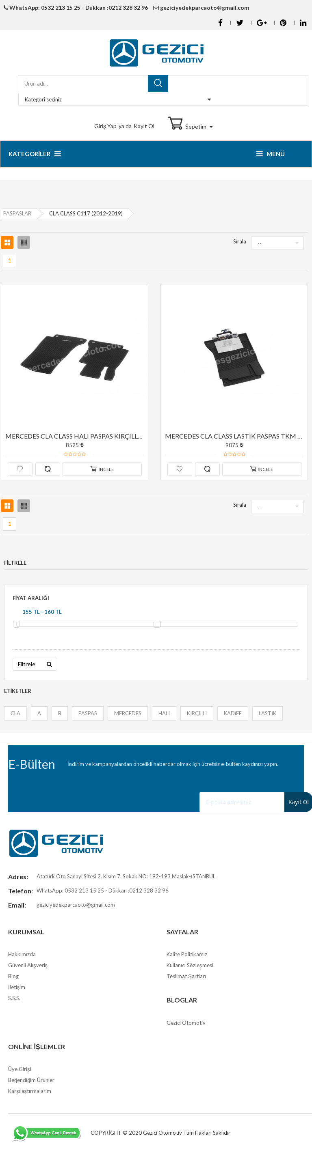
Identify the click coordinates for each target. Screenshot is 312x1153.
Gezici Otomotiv (186, 1023)
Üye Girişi (19, 1070)
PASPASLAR (18, 213)
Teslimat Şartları (186, 977)
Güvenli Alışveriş (28, 966)
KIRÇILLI (196, 713)
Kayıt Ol (144, 126)
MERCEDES (127, 713)
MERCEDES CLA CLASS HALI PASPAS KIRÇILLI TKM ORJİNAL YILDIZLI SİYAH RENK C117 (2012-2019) (75, 436)
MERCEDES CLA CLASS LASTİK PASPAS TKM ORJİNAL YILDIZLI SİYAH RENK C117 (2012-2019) (234, 436)
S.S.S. (14, 999)
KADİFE (232, 713)
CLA (15, 713)
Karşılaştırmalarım (29, 1091)
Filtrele (34, 664)
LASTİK (267, 713)
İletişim (16, 988)
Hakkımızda (22, 955)
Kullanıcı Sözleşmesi (190, 966)
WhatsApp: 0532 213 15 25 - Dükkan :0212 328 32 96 (76, 7)
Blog (13, 977)
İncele (102, 468)
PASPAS (87, 713)
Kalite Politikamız (187, 955)
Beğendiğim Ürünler (31, 1081)
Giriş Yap (105, 126)
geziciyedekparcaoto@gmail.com (202, 7)
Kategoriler (35, 153)
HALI (163, 713)
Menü (270, 153)
